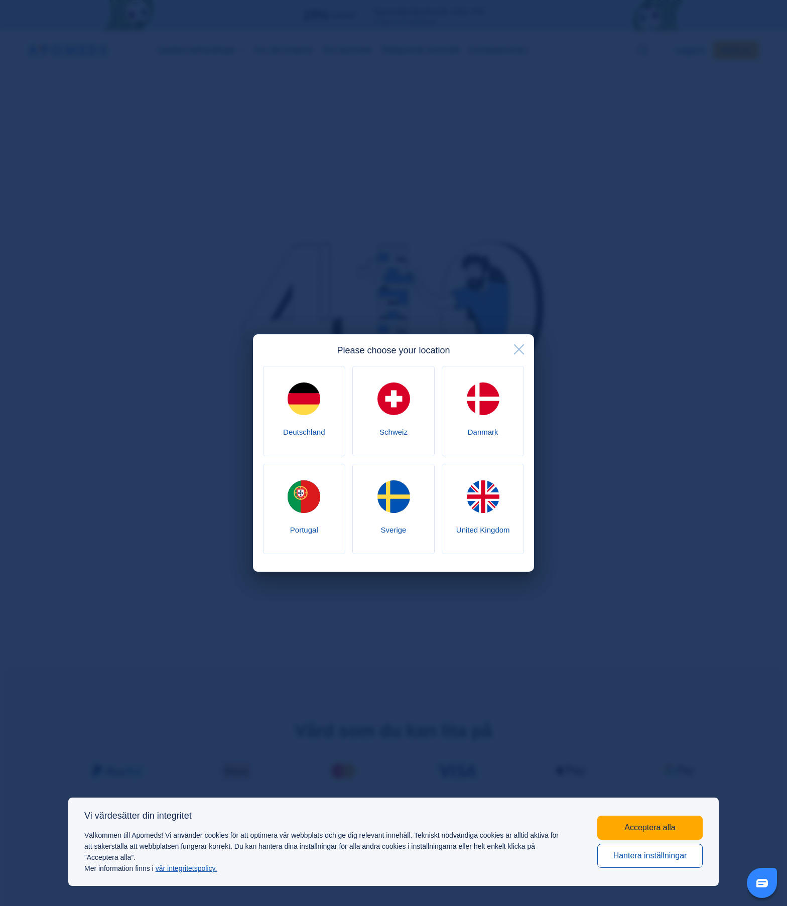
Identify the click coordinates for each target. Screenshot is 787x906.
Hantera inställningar (650, 855)
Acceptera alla (649, 827)
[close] (519, 349)
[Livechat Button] (762, 883)
